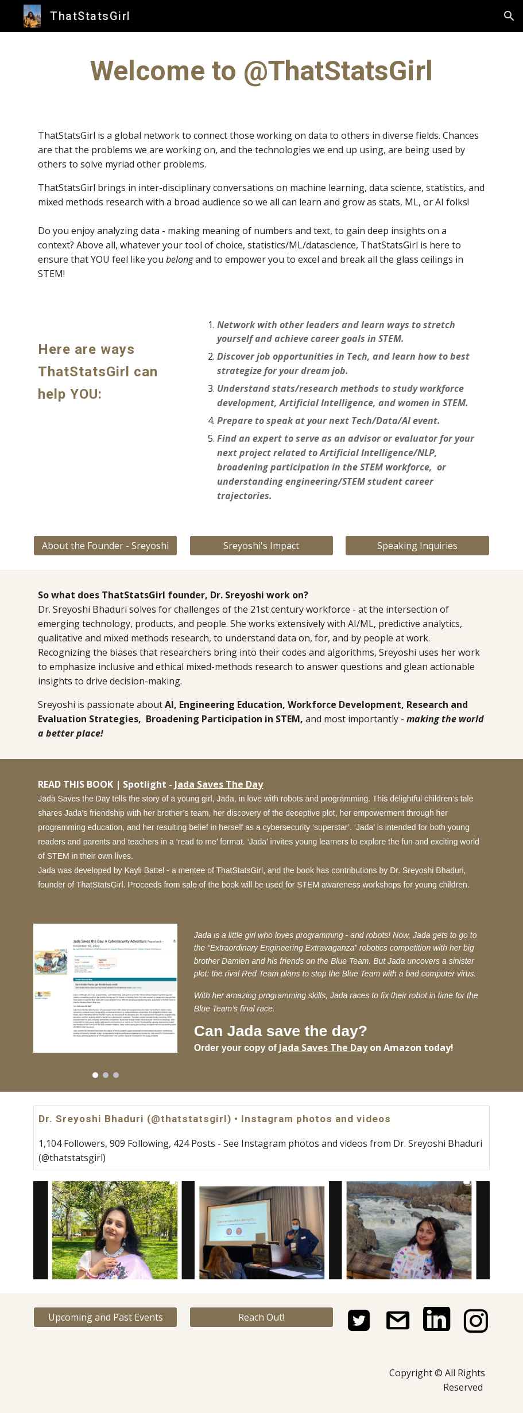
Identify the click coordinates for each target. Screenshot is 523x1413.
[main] (261, 71)
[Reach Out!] (261, 1317)
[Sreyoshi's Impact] (261, 545)
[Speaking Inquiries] (417, 545)
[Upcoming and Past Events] (105, 1317)
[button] (509, 16)
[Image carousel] (105, 1001)
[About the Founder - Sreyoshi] (105, 545)
